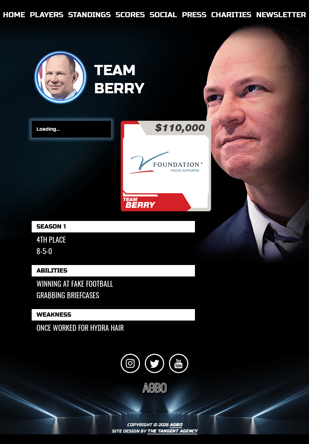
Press (194, 15)
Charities (231, 15)
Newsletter (281, 15)
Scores (130, 15)
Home (14, 15)
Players (46, 15)
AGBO (176, 424)
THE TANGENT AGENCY (172, 431)
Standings (89, 15)
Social (163, 15)
